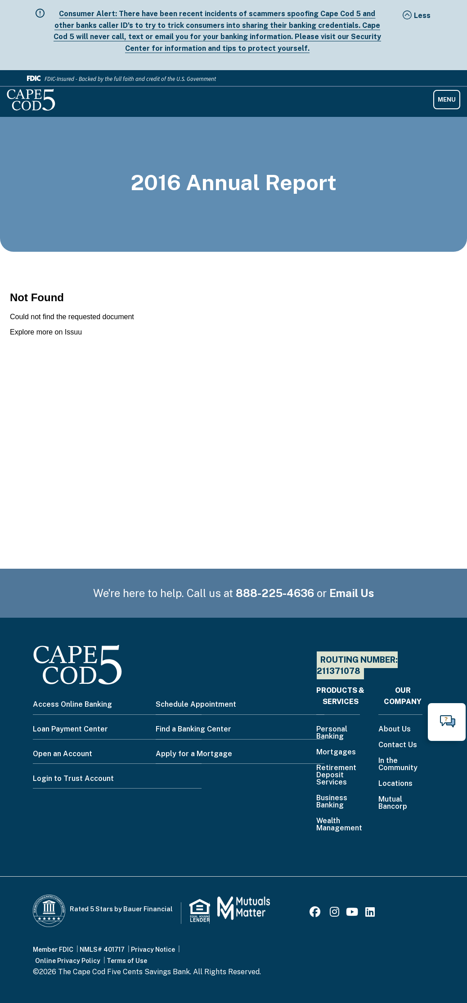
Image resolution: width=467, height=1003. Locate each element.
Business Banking (331, 801)
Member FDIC (53, 949)
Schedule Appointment (196, 704)
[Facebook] (316, 913)
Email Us (351, 593)
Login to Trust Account (73, 778)
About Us (394, 729)
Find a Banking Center (193, 729)
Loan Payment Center (70, 729)
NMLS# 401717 (102, 949)
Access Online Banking (72, 704)
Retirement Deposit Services (336, 775)
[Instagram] (334, 913)
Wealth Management (339, 824)
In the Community (398, 764)
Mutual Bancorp (392, 803)
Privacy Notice (153, 949)
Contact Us (397, 745)
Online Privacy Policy (67, 960)
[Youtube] (352, 913)
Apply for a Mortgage (194, 753)
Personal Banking (331, 733)
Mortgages (336, 752)
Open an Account (62, 753)
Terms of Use (127, 960)
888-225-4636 (275, 593)
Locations (395, 784)
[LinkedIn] (370, 913)
